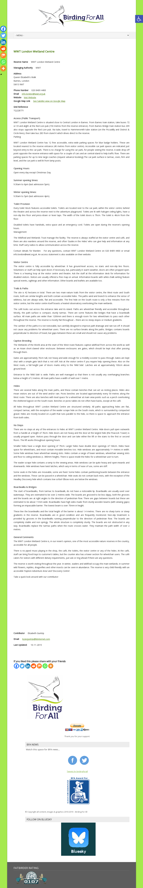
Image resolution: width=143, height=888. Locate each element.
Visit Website (30, 97)
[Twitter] (22, 666)
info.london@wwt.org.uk (33, 93)
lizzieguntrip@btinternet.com (36, 639)
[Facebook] (16, 666)
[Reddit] (33, 666)
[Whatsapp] (45, 666)
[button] (139, 19)
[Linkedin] (27, 666)
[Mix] (39, 666)
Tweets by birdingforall (77, 771)
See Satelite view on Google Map (49, 101)
